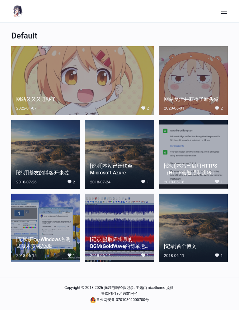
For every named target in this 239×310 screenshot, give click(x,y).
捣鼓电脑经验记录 (119, 287)
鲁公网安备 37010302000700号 (122, 299)
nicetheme (156, 287)
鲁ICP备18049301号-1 (119, 293)
